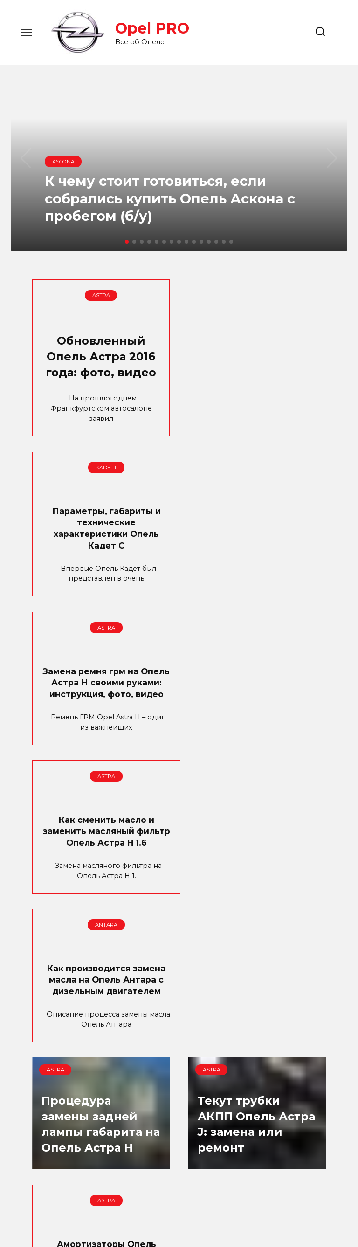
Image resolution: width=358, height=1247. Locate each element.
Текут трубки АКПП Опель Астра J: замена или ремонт (100, 910)
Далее (231, 1170)
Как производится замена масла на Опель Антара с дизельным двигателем (101, 724)
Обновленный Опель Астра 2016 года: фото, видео (101, 363)
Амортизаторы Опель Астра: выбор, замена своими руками (257, 892)
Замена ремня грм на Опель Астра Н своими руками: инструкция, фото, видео (101, 549)
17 (194, 1170)
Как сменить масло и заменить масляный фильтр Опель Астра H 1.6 (257, 543)
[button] (127, 242)
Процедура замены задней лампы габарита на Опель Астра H (257, 747)
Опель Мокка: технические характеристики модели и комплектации (101, 1062)
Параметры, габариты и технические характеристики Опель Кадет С (257, 362)
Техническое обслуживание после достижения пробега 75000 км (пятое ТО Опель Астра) (257, 1068)
